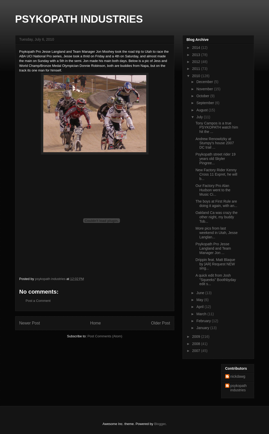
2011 (196, 69)
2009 (196, 336)
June (200, 293)
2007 (196, 351)
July (200, 117)
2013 (196, 55)
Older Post (160, 323)
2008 (196, 344)
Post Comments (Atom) (105, 336)
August (202, 110)
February (204, 321)
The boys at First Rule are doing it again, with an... (216, 203)
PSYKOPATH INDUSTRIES (79, 19)
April (200, 307)
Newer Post (29, 323)
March (201, 314)
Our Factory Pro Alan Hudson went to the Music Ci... (212, 190)
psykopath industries (238, 388)
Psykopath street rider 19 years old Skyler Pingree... (215, 158)
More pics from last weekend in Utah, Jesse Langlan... (216, 232)
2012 (196, 62)
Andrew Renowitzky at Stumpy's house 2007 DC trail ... (214, 143)
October (203, 96)
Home (95, 323)
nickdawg (237, 376)
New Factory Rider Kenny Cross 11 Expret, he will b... (216, 174)
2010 (196, 76)
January (203, 328)
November (205, 89)
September (205, 103)
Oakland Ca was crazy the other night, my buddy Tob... (216, 217)
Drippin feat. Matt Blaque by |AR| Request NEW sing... (215, 264)
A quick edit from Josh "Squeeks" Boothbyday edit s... (215, 279)
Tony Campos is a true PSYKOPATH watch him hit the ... (216, 127)
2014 (196, 48)
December (205, 82)
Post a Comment (38, 301)
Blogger (160, 424)
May (200, 300)
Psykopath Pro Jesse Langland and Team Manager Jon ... (213, 248)
